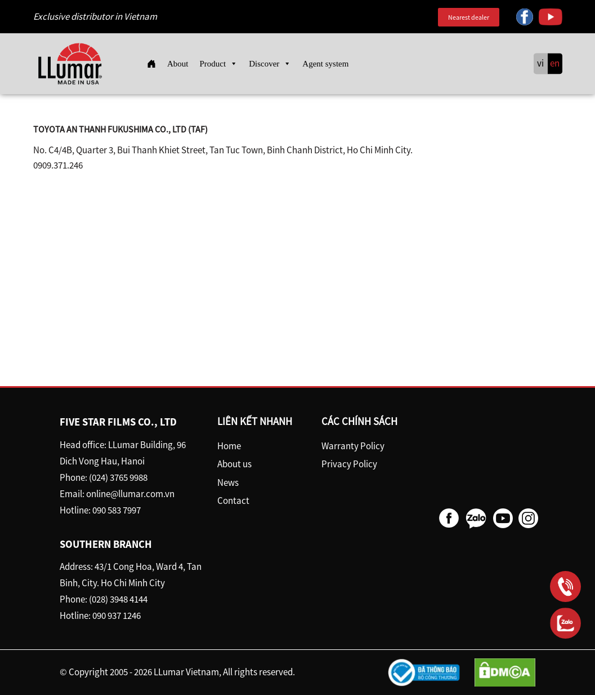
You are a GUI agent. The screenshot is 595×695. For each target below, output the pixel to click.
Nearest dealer (468, 17)
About (178, 63)
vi (540, 63)
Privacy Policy (349, 464)
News (228, 482)
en (555, 63)
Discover (270, 63)
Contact (233, 500)
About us (234, 464)
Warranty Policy (352, 446)
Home (229, 446)
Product (219, 63)
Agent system (325, 63)
